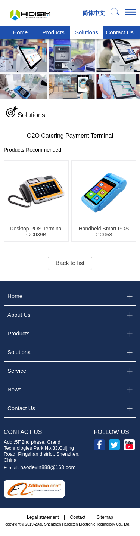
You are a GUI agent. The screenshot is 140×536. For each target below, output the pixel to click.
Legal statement (43, 517)
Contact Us (120, 32)
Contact (77, 517)
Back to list (70, 263)
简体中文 (94, 13)
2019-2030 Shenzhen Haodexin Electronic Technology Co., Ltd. (77, 524)
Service (16, 371)
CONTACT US (23, 432)
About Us (19, 315)
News (14, 389)
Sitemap (105, 517)
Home (20, 32)
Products (54, 32)
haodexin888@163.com (47, 467)
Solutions (86, 32)
